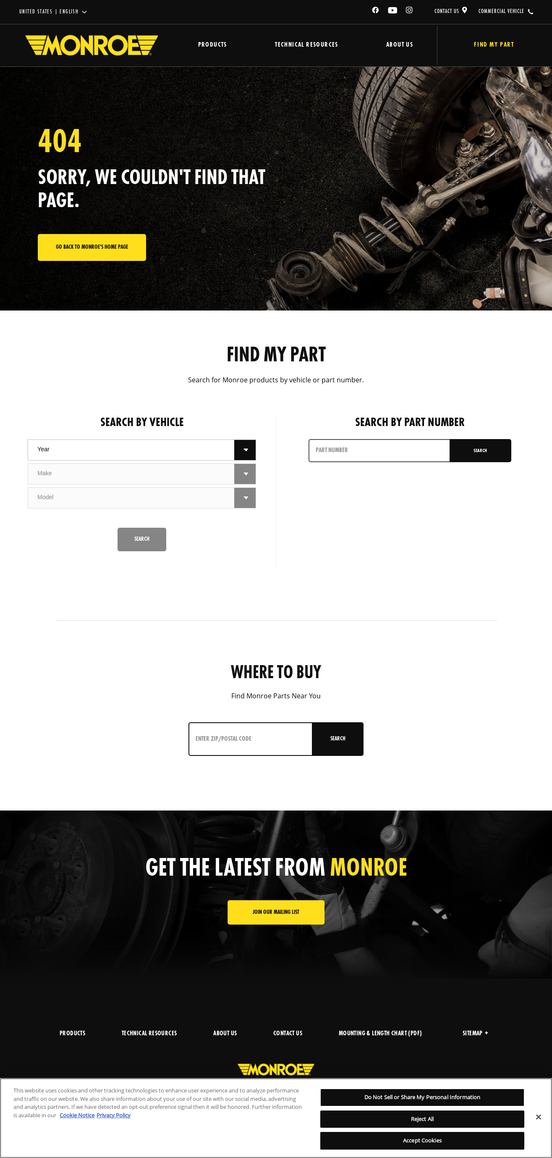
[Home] (92, 45)
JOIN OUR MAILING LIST (276, 912)
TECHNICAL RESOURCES (149, 1034)
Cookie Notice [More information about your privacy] (77, 1115)
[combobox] (131, 450)
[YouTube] (393, 11)
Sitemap (475, 1034)
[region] (276, 1118)
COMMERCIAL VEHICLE (501, 11)
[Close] (538, 1117)
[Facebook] (375, 11)
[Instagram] (409, 11)
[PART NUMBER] (379, 450)
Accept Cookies (422, 1140)
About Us (391, 45)
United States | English (48, 12)
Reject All (422, 1119)
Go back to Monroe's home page (92, 247)
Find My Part (489, 45)
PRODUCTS (72, 1034)
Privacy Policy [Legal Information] (114, 1115)
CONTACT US (446, 11)
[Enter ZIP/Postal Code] (249, 739)
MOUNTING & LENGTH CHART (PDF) (380, 1034)
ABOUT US (225, 1034)
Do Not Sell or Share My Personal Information (422, 1097)
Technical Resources (301, 45)
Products (210, 45)
